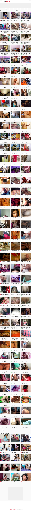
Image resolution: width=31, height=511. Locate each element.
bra (25, 9)
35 (10, 429)
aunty (10, 9)
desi (6, 9)
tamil (21, 9)
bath (28, 9)
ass (18, 9)
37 (14, 429)
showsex (7, 1)
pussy (14, 9)
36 (12, 429)
